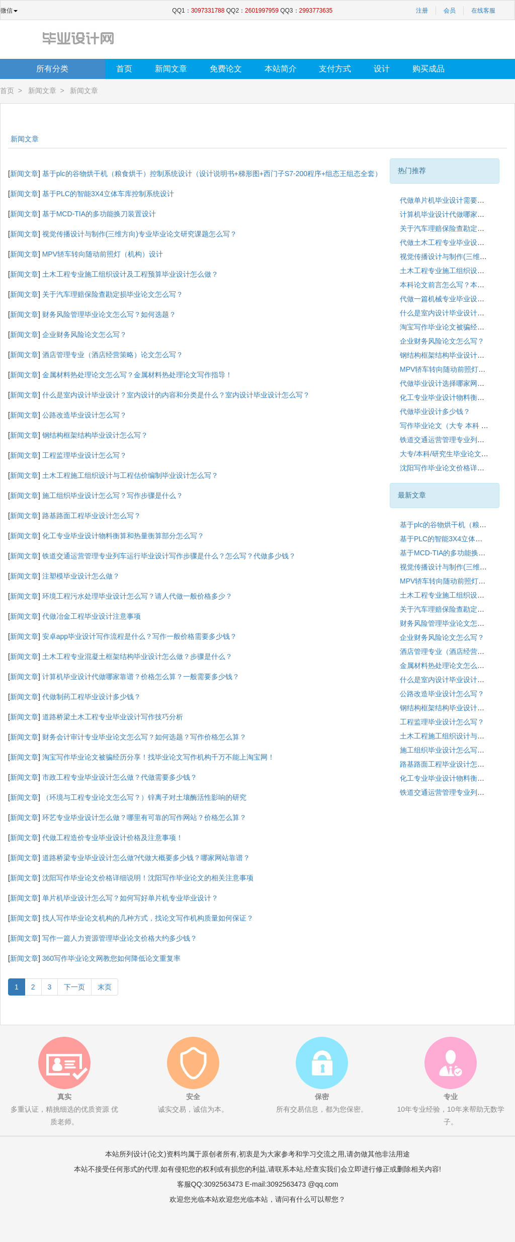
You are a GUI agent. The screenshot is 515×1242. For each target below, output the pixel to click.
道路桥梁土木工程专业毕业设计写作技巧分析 (112, 717)
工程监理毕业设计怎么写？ (84, 455)
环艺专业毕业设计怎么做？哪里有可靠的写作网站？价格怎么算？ (144, 817)
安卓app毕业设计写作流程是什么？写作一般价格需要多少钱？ (139, 636)
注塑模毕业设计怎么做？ (81, 576)
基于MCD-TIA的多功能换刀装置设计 (99, 214)
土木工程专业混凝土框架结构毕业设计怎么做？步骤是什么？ (137, 656)
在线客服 (483, 10)
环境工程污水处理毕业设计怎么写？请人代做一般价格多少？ (137, 596)
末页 (105, 987)
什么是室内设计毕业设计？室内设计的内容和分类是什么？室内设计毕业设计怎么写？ (176, 395)
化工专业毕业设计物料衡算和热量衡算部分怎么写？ (123, 536)
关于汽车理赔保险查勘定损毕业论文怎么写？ (112, 294)
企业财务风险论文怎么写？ (84, 334)
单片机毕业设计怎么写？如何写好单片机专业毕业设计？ (130, 898)
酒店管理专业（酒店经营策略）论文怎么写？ (112, 355)
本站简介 (281, 68)
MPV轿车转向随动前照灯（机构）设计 (102, 254)
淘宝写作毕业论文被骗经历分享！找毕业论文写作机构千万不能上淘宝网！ (158, 757)
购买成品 (428, 68)
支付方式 (335, 68)
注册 (422, 10)
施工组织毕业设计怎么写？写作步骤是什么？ (112, 495)
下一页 (74, 987)
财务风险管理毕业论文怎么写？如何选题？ (109, 314)
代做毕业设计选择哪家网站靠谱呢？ (456, 383)
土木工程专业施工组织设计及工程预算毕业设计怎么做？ (130, 274)
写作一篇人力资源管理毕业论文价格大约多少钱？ (119, 938)
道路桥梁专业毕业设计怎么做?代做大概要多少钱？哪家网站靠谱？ (146, 858)
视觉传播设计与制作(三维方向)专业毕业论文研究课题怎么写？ (139, 234)
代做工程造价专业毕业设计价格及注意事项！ (112, 838)
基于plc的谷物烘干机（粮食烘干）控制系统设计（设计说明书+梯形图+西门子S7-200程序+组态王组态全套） (212, 174)
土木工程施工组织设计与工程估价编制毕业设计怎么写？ (130, 475)
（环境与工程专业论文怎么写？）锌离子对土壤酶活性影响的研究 (144, 797)
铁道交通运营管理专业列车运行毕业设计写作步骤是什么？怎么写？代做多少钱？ (169, 556)
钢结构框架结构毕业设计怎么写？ (95, 435)
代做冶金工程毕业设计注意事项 (91, 616)
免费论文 (226, 68)
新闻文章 (171, 68)
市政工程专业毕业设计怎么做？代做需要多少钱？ (119, 777)
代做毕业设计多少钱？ (435, 411)
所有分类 (52, 68)
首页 (124, 68)
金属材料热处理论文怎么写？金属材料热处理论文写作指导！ (137, 375)
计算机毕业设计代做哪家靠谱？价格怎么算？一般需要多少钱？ (140, 677)
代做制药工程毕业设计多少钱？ (91, 697)
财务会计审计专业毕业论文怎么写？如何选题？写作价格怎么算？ (144, 737)
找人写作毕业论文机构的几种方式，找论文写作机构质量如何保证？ (147, 918)
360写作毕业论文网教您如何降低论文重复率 (111, 958)
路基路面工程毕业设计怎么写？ (91, 516)
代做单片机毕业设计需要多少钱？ (452, 200)
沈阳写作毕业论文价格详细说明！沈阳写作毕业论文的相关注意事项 (147, 878)
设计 (382, 68)
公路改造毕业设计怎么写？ (84, 415)
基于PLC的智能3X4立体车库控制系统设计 (108, 194)
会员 (450, 10)
